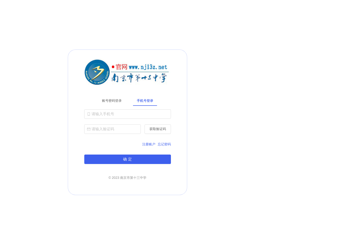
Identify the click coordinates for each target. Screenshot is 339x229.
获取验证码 (157, 129)
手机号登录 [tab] (145, 100)
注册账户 (148, 144)
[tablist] (127, 100)
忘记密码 (164, 144)
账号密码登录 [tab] (112, 100)
